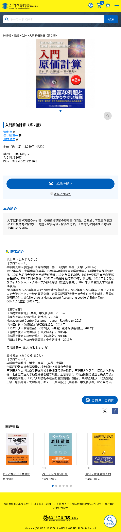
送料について (62, 194)
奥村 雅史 (9, 139)
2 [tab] (56, 486)
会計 (24, 35)
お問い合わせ (60, 508)
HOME (7, 35)
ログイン (90, 5)
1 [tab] (60, 111)
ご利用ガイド (61, 504)
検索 (111, 19)
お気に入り (108, 5)
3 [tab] (60, 486)
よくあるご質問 (42, 504)
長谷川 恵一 (10, 135)
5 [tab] (67, 486)
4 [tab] (64, 486)
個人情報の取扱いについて (86, 504)
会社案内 (110, 504)
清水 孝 (7, 132)
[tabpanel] (60, 73)
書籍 (16, 35)
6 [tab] (71, 486)
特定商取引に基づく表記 (17, 504)
